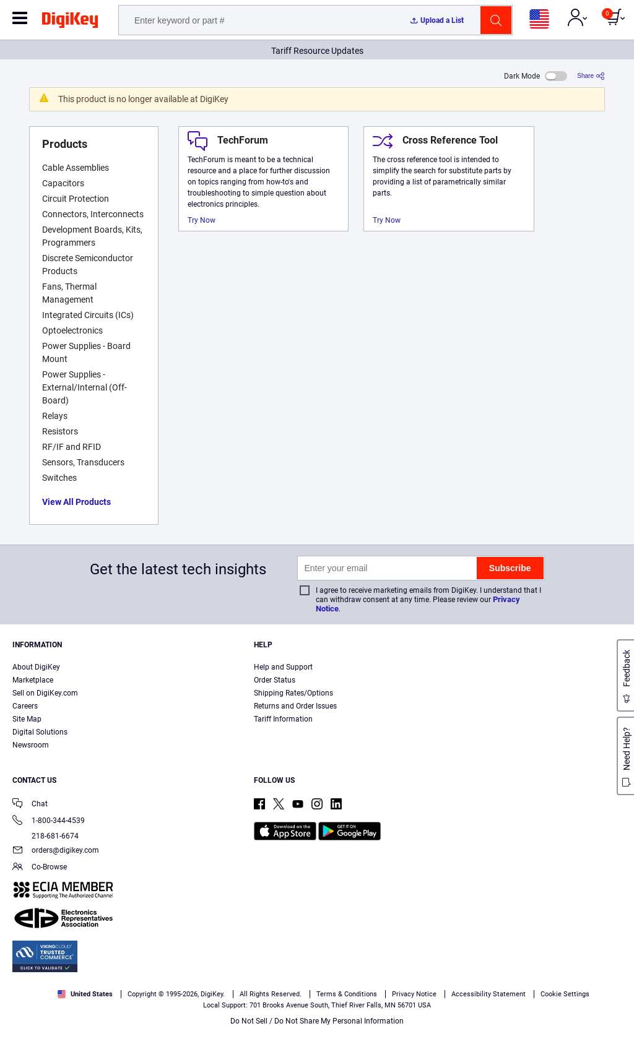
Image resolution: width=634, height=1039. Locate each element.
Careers (25, 706)
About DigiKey (36, 667)
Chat (30, 805)
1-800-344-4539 (48, 821)
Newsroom (30, 745)
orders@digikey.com (55, 851)
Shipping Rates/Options (293, 693)
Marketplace (32, 680)
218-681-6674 (45, 836)
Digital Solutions (39, 732)
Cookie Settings (565, 994)
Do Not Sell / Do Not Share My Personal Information (317, 1021)
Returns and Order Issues (295, 706)
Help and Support (283, 667)
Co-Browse (39, 868)
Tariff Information (283, 719)
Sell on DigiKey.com (45, 693)
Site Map (26, 719)
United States (85, 994)
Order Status (274, 680)
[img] (70, 22)
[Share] (591, 75)
